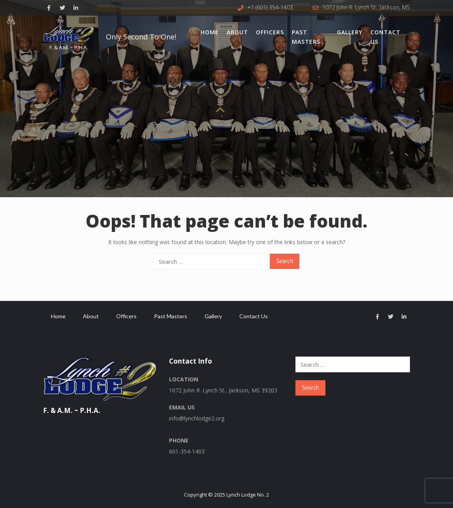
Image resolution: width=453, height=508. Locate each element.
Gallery (350, 32)
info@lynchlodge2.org (196, 418)
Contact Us (385, 36)
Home (210, 32)
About (237, 32)
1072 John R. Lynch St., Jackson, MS (366, 7)
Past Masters (306, 36)
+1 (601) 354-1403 (270, 7)
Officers (270, 32)
